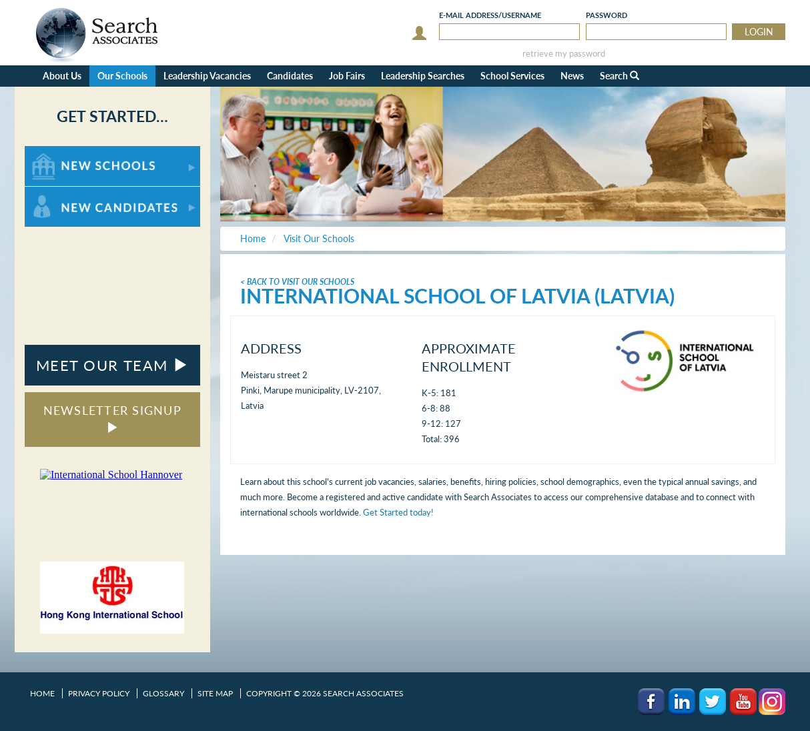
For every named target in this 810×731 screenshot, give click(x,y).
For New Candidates (66, 193)
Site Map (215, 693)
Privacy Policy (98, 693)
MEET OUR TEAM (112, 365)
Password (606, 15)
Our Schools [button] (122, 75)
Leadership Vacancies (207, 75)
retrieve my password (563, 54)
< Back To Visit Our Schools (297, 282)
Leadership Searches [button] (422, 75)
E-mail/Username (490, 15)
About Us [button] (62, 75)
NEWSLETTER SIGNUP (112, 418)
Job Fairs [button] (347, 75)
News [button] (572, 75)
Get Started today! (398, 512)
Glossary (163, 693)
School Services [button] (512, 75)
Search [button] (619, 75)
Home (42, 693)
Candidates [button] (290, 75)
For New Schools (60, 152)
